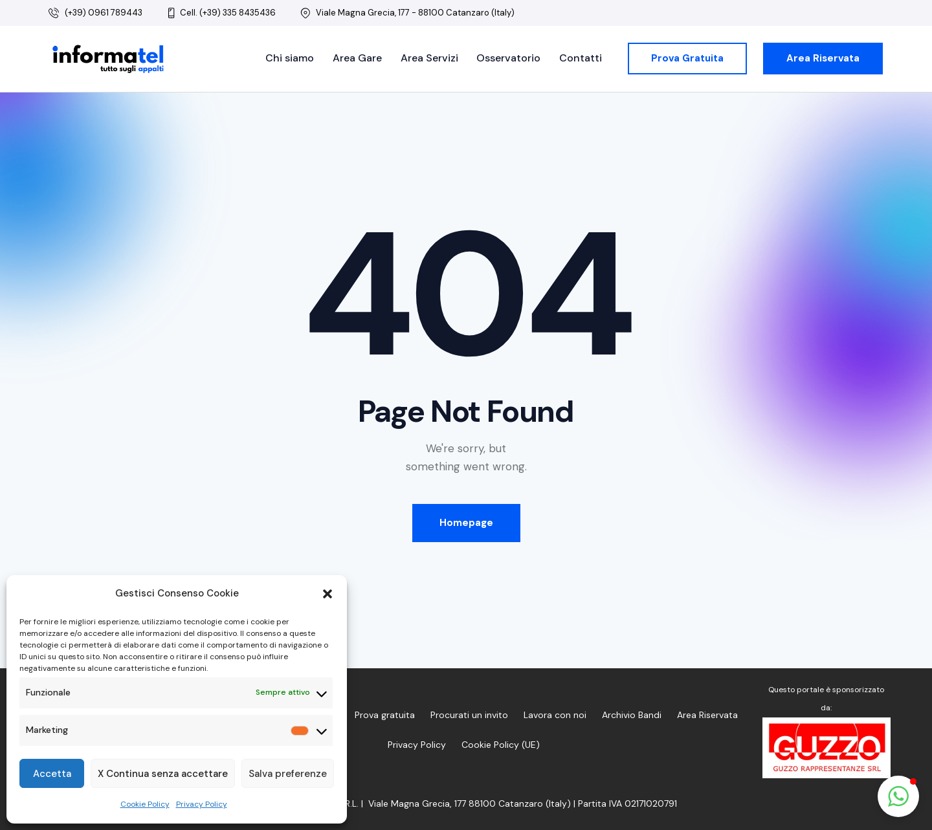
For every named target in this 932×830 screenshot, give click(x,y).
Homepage (466, 522)
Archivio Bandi (631, 715)
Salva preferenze (288, 773)
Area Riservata (707, 715)
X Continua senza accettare (163, 773)
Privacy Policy (201, 804)
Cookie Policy (145, 804)
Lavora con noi (555, 715)
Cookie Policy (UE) (500, 744)
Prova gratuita (385, 715)
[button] (327, 593)
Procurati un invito (469, 715)
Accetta (52, 773)
